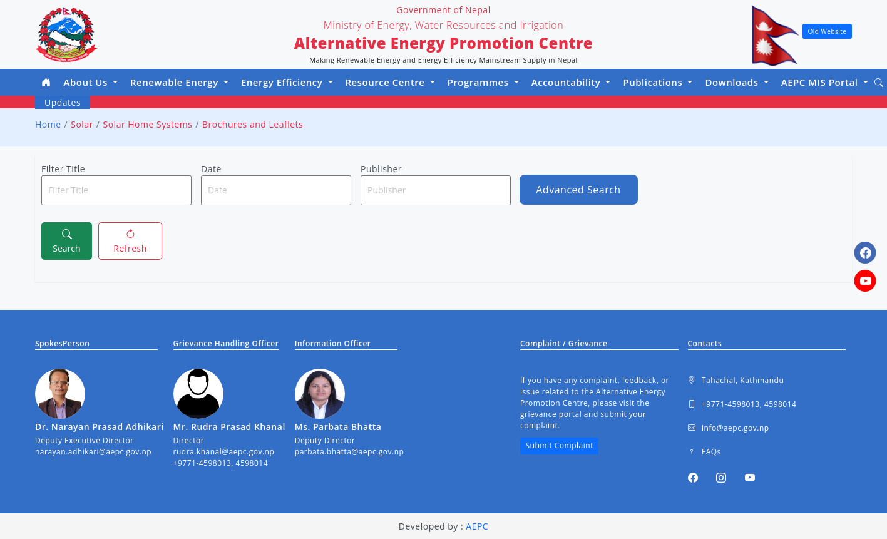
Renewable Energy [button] (175, 82)
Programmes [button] (479, 82)
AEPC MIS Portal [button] (821, 82)
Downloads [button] (733, 82)
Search (66, 240)
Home (48, 124)
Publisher (381, 169)
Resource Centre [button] (387, 82)
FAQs (704, 452)
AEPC (477, 526)
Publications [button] (654, 82)
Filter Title (63, 169)
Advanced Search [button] (578, 190)
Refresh (130, 240)
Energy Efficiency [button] (283, 82)
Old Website (827, 31)
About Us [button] (87, 82)
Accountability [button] (567, 82)
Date (211, 169)
